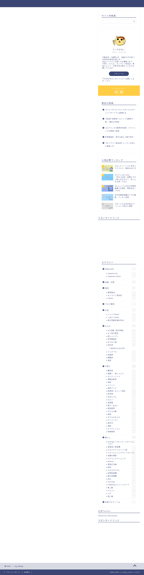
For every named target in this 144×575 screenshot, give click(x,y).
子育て (120, 366)
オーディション (121, 429)
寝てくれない (121, 405)
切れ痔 (121, 345)
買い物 (121, 496)
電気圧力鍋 (121, 464)
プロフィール (119, 74)
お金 (120, 310)
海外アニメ (121, 388)
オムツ (121, 400)
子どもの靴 (121, 411)
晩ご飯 (121, 488)
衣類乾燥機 (121, 473)
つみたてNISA (121, 317)
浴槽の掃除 (121, 455)
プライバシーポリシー (13, 572)
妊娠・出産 (120, 282)
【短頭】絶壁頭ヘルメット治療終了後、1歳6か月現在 (119, 120)
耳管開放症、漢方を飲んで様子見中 (119, 137)
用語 (121, 426)
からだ (120, 326)
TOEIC (121, 298)
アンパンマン (121, 420)
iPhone (121, 461)
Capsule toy (121, 273)
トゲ (121, 493)
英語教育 (121, 408)
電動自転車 (121, 379)
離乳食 (121, 370)
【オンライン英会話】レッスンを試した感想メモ (120, 144)
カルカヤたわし (121, 470)
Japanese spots (121, 276)
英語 (120, 288)
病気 (121, 360)
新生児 (121, 423)
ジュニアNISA (121, 314)
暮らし (120, 437)
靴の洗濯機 (121, 476)
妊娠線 (121, 355)
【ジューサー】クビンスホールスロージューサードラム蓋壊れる (120, 111)
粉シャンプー (121, 336)
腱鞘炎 (121, 357)
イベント (121, 385)
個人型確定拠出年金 (121, 320)
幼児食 (121, 394)
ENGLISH (120, 269)
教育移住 (121, 292)
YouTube (121, 482)
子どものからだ (121, 417)
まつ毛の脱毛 (121, 333)
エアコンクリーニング (121, 458)
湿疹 (121, 382)
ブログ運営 (120, 304)
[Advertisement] (119, 238)
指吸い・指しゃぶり (121, 373)
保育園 (121, 403)
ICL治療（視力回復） (121, 330)
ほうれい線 (121, 342)
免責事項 (27, 572)
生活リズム (121, 397)
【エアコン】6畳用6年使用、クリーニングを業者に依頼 (120, 129)
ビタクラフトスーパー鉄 (121, 450)
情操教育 (121, 432)
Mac (121, 479)
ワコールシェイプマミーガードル (121, 453)
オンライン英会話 (121, 295)
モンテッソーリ (121, 376)
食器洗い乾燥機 (121, 447)
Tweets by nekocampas (107, 516)
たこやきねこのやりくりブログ (72, 3)
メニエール (121, 352)
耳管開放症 (121, 339)
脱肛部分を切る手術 (118, 348)
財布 (121, 467)
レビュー (121, 490)
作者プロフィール (120, 502)
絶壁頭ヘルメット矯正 (121, 391)
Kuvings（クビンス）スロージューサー (121, 443)
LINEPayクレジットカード (121, 485)
